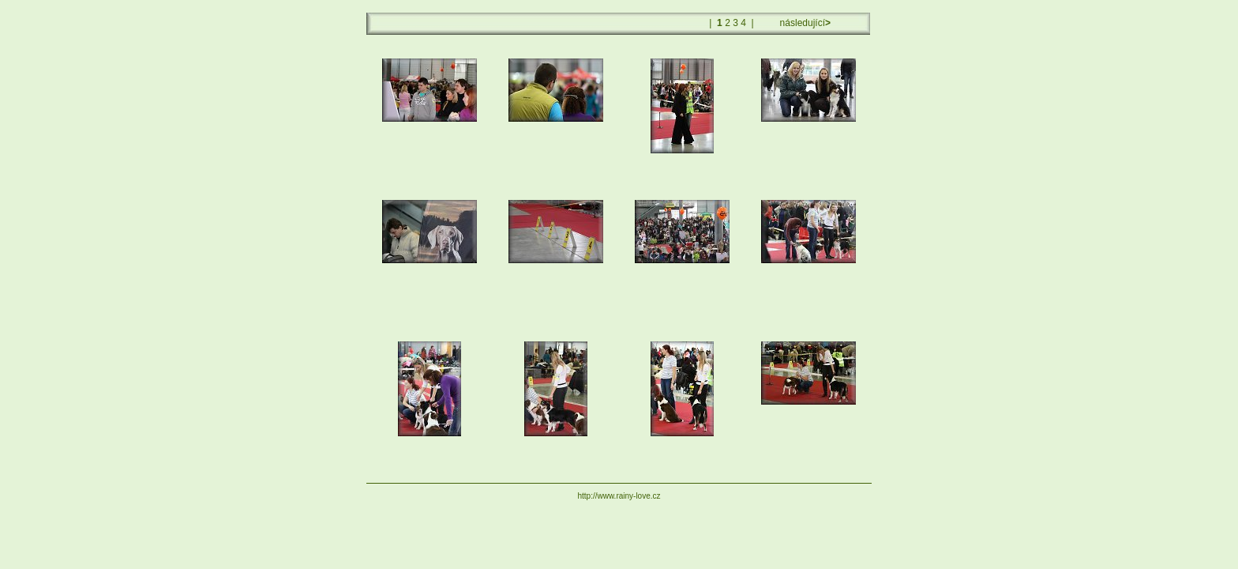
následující (804, 22)
